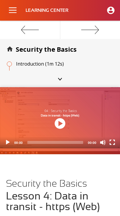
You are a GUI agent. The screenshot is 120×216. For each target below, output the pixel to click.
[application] (60, 117)
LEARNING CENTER (47, 10)
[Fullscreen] (112, 142)
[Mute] (103, 142)
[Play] (8, 142)
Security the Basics (46, 49)
